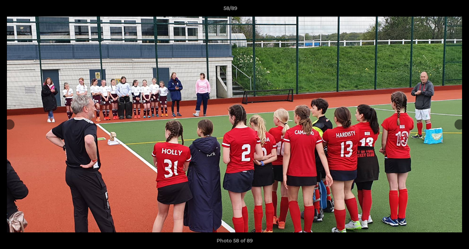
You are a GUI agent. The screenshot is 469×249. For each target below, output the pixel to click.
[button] (440, 10)
